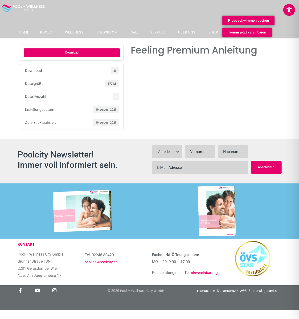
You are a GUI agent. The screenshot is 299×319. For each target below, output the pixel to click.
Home (24, 32)
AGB (243, 290)
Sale (135, 32)
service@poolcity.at (101, 262)
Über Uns (186, 32)
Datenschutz (227, 290)
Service (157, 32)
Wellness (74, 32)
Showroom (107, 32)
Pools (46, 32)
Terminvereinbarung (201, 272)
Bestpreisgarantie (263, 290)
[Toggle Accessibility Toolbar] (289, 10)
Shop (213, 32)
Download (71, 52)
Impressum (206, 290)
